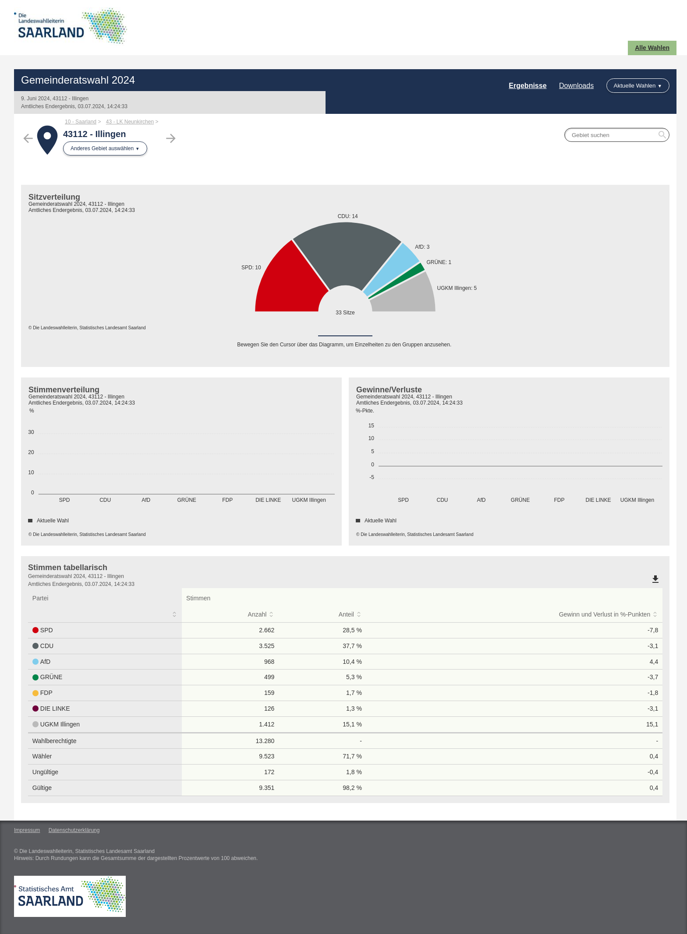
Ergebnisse (527, 85)
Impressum (27, 830)
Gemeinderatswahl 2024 (78, 80)
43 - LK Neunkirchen (130, 122)
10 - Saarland (80, 122)
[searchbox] (616, 135)
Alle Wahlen (652, 47)
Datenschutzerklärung (74, 830)
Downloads (576, 85)
